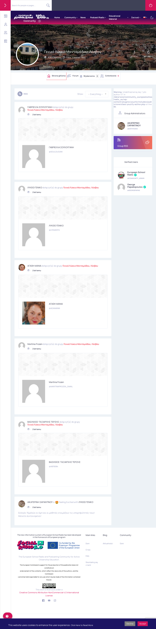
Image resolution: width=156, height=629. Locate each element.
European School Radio (136, 173)
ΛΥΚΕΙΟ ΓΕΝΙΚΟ (34, 186)
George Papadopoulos (136, 185)
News (83, 17)
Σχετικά (135, 17)
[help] (7, 616)
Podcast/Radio (97, 17)
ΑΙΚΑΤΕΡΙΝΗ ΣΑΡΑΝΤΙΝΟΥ (40, 501)
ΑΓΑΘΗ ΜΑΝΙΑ (34, 265)
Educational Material (114, 17)
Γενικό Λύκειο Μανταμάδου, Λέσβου (45, 109)
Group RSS (132, 142)
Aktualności (108, 543)
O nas (88, 549)
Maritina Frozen (34, 343)
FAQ (87, 556)
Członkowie (112, 75)
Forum (75, 75)
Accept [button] (142, 623)
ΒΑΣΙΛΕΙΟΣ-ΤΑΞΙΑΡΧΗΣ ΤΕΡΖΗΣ (43, 421)
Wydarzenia (91, 76)
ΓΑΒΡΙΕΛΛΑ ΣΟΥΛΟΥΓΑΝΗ (39, 106)
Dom (87, 543)
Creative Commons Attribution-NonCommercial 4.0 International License (49, 594)
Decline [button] (129, 623)
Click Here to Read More (82, 625)
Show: (80, 94)
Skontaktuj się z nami (92, 563)
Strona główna (59, 75)
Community (70, 17)
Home (57, 17)
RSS (26, 93)
